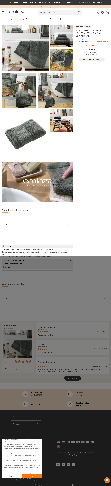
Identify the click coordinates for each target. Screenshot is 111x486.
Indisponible (91, 45)
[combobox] (21, 406)
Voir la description (82, 41)
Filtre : (5, 405)
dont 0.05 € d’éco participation (92, 54)
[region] (55, 20)
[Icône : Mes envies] (107, 30)
